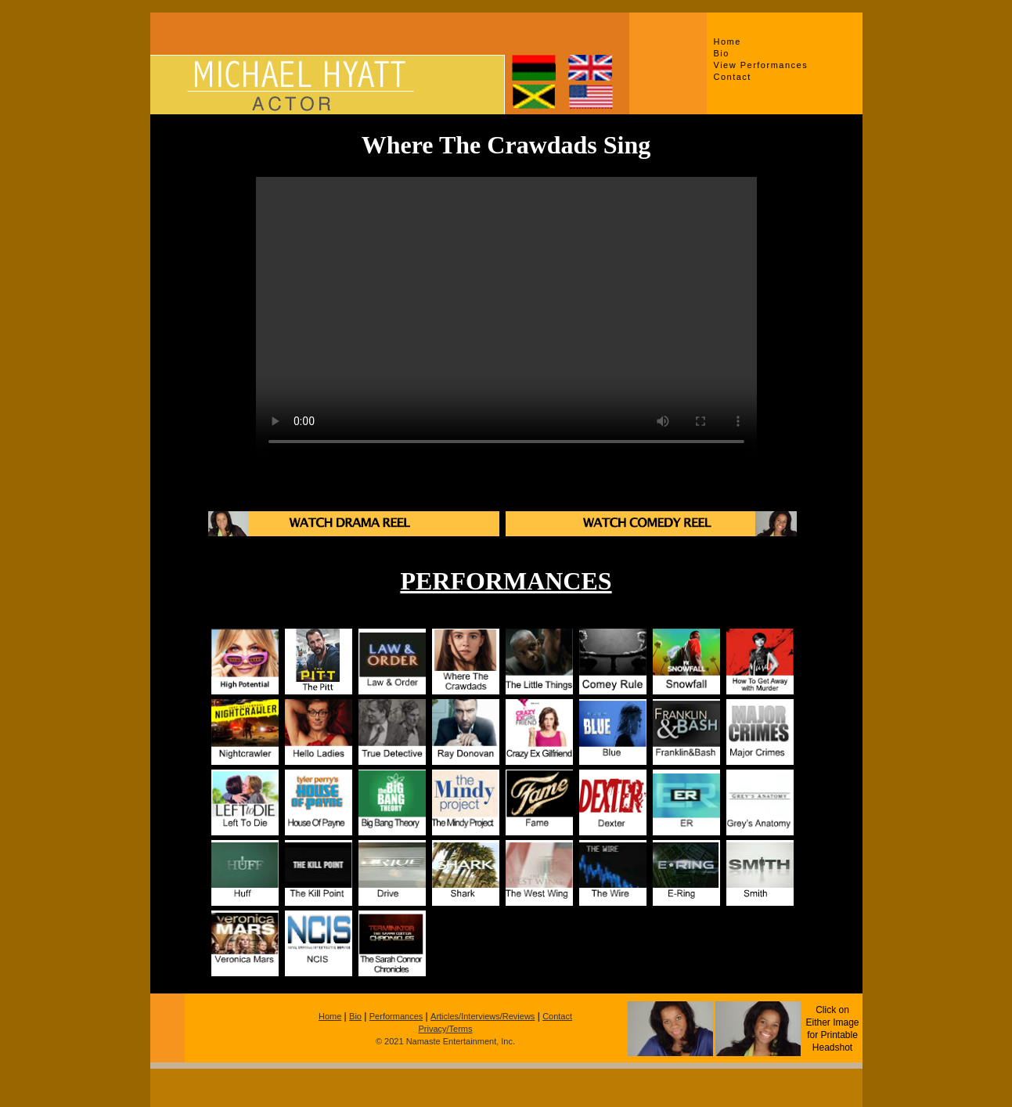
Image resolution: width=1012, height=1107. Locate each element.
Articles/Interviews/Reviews (482, 1016)
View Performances (761, 65)
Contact (732, 76)
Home (727, 41)
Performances (396, 1016)
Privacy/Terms (445, 1028)
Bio (721, 53)
